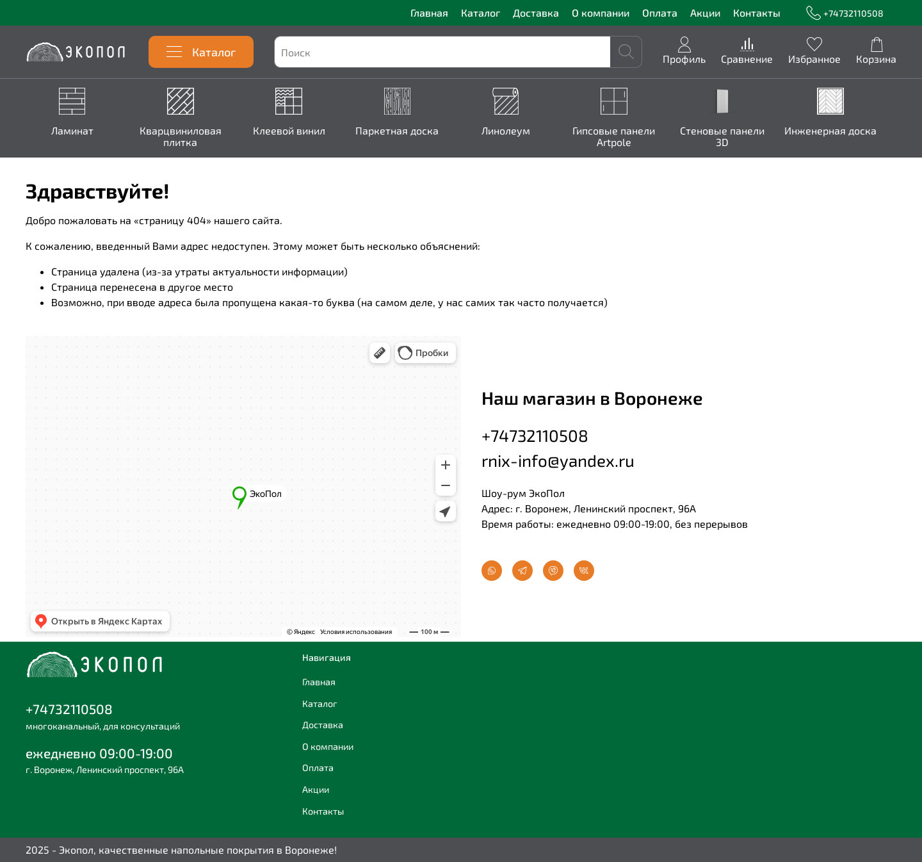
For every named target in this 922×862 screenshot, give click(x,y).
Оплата (659, 12)
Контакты (756, 12)
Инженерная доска (849, 131)
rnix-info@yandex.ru (558, 461)
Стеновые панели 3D (738, 137)
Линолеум (516, 131)
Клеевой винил (295, 131)
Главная (429, 12)
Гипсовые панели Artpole (627, 137)
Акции (705, 12)
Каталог (480, 12)
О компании (600, 12)
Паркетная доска (406, 131)
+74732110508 (845, 13)
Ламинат (74, 131)
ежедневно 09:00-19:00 (99, 753)
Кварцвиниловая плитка (184, 137)
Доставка (536, 12)
